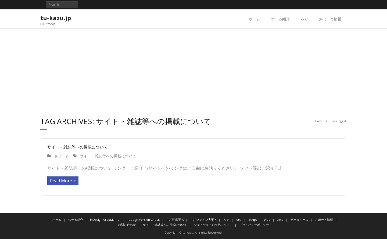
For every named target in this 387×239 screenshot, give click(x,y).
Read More (61, 181)
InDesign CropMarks (104, 220)
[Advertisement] (193, 69)
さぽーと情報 (330, 18)
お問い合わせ (127, 225)
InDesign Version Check (143, 220)
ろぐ (304, 18)
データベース (299, 220)
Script (253, 220)
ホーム (254, 18)
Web (267, 220)
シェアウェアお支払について (213, 225)
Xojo (280, 220)
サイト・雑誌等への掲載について (77, 147)
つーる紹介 (280, 18)
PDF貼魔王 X (175, 220)
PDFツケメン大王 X (203, 220)
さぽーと (61, 155)
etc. (239, 220)
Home (318, 121)
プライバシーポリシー (254, 225)
